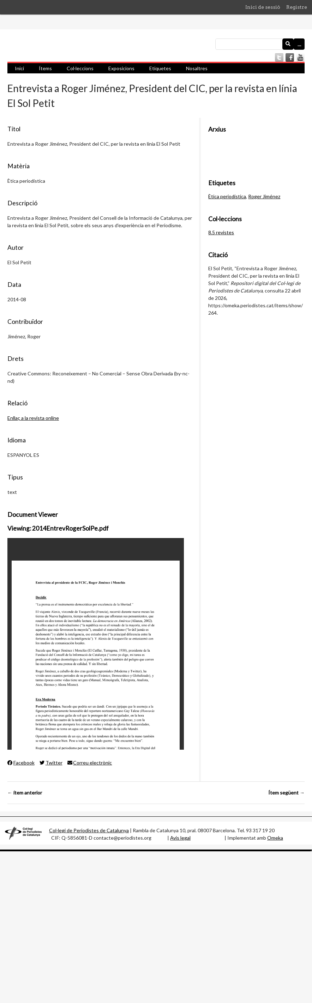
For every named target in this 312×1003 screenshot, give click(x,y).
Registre (296, 7)
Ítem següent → (286, 793)
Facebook (21, 763)
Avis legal (180, 838)
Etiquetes (160, 68)
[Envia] (288, 44)
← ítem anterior (24, 793)
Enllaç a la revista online (33, 418)
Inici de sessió (262, 7)
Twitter (51, 763)
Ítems (45, 68)
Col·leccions (80, 68)
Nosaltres (197, 68)
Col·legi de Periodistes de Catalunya (89, 830)
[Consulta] (260, 44)
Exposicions (121, 68)
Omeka (275, 838)
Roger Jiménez (264, 196)
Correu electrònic (89, 763)
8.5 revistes (221, 232)
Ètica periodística (227, 196)
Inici (19, 68)
